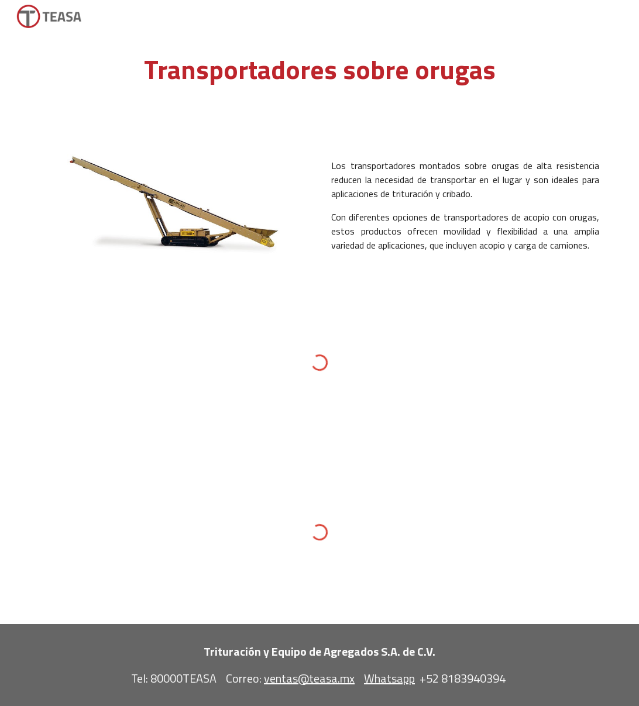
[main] (319, 70)
